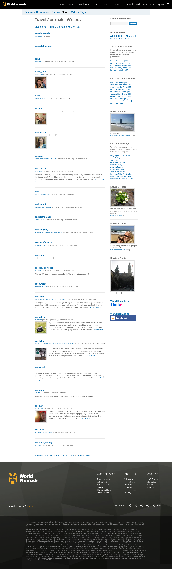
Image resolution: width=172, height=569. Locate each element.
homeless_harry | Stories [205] (121, 68)
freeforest (40, 367)
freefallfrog (40, 317)
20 (83, 455)
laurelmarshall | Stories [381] (120, 92)
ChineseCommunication (42, 194)
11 (61, 455)
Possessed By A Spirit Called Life (46, 159)
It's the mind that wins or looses (46, 370)
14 (68, 455)
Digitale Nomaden (41, 98)
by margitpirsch (116, 250)
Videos (75, 12)
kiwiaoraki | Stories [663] (119, 61)
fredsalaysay (41, 229)
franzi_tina (40, 71)
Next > (87, 455)
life (36, 258)
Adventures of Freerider (43, 432)
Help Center (148, 4)
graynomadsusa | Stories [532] (121, 85)
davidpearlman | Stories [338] (121, 96)
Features (30, 12)
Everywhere (39, 49)
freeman (39, 406)
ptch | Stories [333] (117, 103)
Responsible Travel (131, 4)
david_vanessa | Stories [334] (121, 101)
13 (66, 455)
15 (71, 455)
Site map (128, 487)
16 (73, 455)
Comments (129, 135)
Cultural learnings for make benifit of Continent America (55, 343)
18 (78, 455)
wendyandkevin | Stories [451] (121, 87)
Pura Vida (38, 135)
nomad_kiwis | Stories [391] (120, 63)
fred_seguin (41, 204)
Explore (96, 4)
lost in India (39, 408)
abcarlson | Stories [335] (119, 99)
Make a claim (151, 482)
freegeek (39, 390)
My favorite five (40, 245)
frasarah (39, 108)
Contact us (150, 487)
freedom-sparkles (44, 268)
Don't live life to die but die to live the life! (50, 299)
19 (81, 455)
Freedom (38, 270)
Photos (56, 12)
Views (121, 215)
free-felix (39, 341)
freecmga (39, 255)
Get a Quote (102, 482)
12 (63, 455)
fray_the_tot (41, 168)
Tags (83, 12)
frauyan (39, 156)
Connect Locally (116, 165)
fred (37, 191)
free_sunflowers (43, 242)
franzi (38, 59)
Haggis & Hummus (40, 220)
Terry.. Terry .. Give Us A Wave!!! (45, 111)
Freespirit (38, 445)
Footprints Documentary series (121, 179)
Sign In (161, 4)
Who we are (129, 479)
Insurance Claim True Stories (120, 174)
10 (58, 455)
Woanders (38, 61)
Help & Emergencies (154, 479)
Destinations (43, 12)
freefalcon (40, 296)
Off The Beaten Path (117, 162)
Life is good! (39, 74)
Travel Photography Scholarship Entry (48, 232)
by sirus (113, 293)
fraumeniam (41, 132)
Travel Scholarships (117, 172)
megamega (38, 36)
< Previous (39, 455)
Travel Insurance (67, 4)
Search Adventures (120, 18)
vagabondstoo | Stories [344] (120, 65)
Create (116, 4)
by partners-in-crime (117, 135)
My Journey (39, 171)
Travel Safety (84, 4)
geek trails (39, 392)
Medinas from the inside (43, 207)
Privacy (127, 493)
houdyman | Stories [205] (119, 70)
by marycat (114, 215)
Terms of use (130, 490)
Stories (107, 4)
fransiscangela (42, 33)
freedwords (41, 284)
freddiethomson (43, 217)
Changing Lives (104, 490)
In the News (129, 482)
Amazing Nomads (116, 167)
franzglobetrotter (43, 46)
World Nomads (14, 4)
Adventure (38, 320)
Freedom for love (41, 286)
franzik (38, 95)
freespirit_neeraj (43, 442)
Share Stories (103, 493)
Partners (128, 484)
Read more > (95, 307)
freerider (39, 429)
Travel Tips (114, 160)
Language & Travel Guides (120, 156)
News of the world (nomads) (120, 176)
